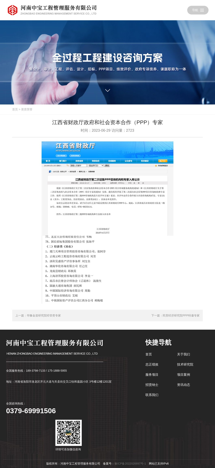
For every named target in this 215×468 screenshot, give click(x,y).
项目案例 (183, 374)
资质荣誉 (26, 109)
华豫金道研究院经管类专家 (44, 315)
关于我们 (183, 354)
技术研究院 (185, 364)
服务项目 (151, 374)
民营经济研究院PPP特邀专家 (181, 315)
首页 (15, 109)
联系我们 (151, 395)
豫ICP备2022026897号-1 (130, 463)
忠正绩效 (151, 364)
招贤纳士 (151, 384)
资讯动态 (183, 384)
